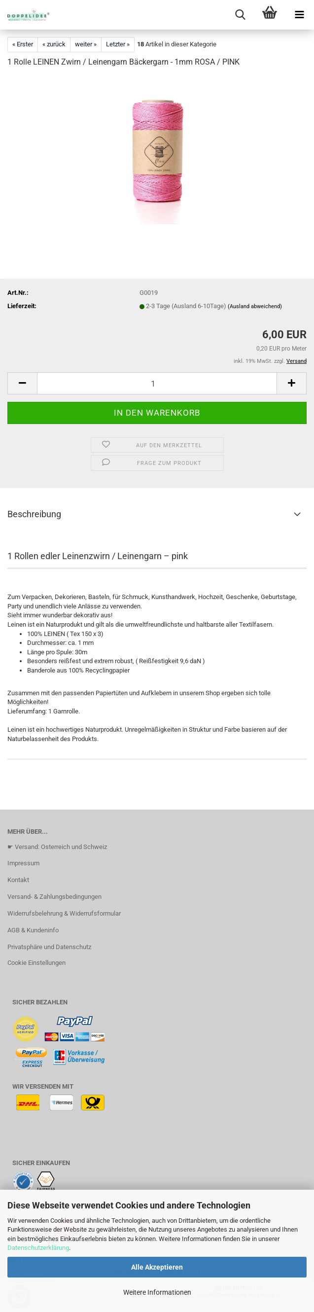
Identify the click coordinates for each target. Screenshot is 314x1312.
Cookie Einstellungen (36, 962)
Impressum (23, 863)
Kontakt (18, 880)
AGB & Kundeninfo (33, 930)
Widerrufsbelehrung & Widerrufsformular (64, 913)
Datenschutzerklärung (38, 1247)
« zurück (54, 44)
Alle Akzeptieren (157, 1267)
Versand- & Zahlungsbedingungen (54, 896)
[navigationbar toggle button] (299, 15)
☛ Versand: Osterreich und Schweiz (57, 847)
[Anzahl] (157, 383)
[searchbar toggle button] (240, 15)
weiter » (86, 44)
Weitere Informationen (157, 1292)
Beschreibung (34, 514)
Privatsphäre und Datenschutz (49, 947)
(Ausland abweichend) (255, 306)
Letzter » (118, 44)
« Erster (22, 44)
